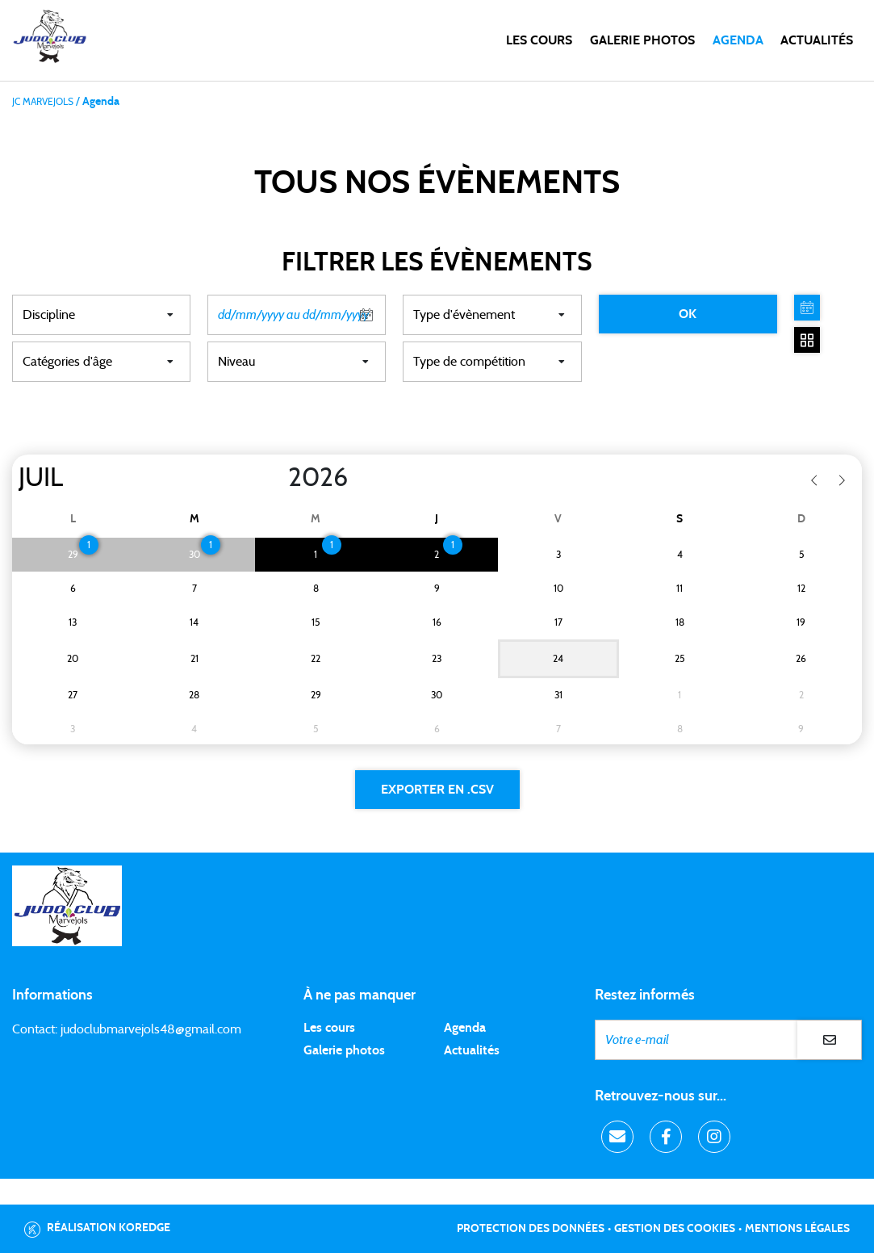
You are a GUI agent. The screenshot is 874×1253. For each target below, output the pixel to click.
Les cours (539, 40)
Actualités (816, 40)
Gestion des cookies (674, 1228)
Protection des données (530, 1228)
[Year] (275, 478)
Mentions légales (797, 1228)
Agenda (738, 40)
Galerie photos (642, 40)
